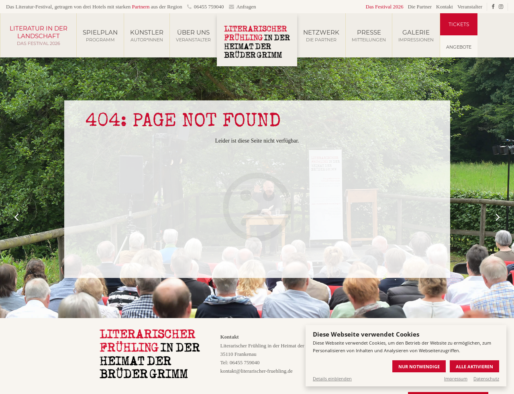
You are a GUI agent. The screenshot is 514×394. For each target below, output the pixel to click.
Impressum (455, 379)
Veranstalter (469, 7)
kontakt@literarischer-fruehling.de (256, 371)
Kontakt (444, 7)
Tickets (459, 24)
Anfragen (242, 7)
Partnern (140, 7)
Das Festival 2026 (385, 7)
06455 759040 (205, 7)
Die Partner (420, 7)
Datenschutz (486, 379)
